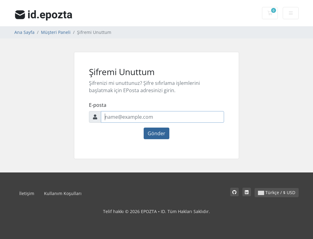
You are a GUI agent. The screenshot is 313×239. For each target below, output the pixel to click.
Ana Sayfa (24, 32)
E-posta (97, 105)
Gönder (156, 133)
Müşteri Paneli (56, 32)
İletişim (26, 193)
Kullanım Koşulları (63, 193)
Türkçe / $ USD (276, 192)
